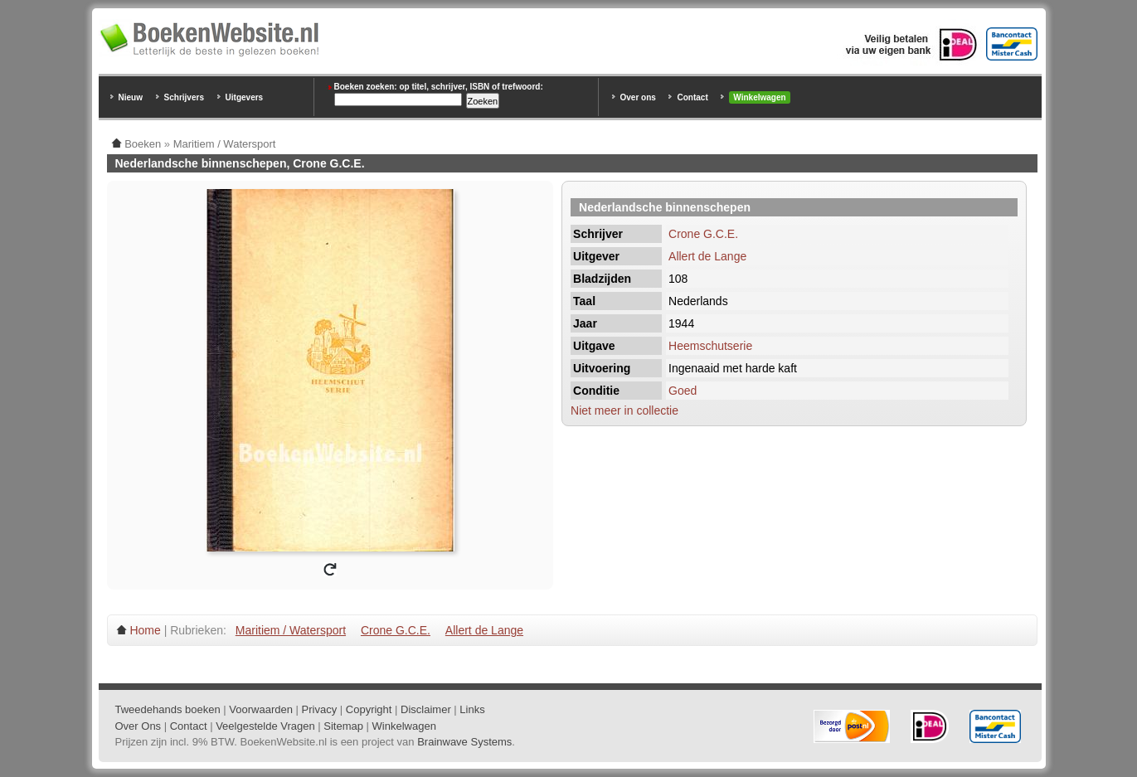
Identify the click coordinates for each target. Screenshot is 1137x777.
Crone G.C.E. (703, 233)
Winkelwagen (759, 97)
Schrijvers (184, 97)
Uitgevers (245, 97)
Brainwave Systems (464, 742)
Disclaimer (426, 709)
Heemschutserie (710, 345)
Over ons (638, 97)
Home (144, 630)
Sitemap (343, 726)
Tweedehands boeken (168, 709)
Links (471, 709)
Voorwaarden (261, 709)
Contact (692, 97)
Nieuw (131, 97)
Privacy (320, 709)
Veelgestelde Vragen (265, 726)
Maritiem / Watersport (291, 630)
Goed (682, 390)
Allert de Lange (707, 256)
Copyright (369, 709)
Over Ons (138, 726)
